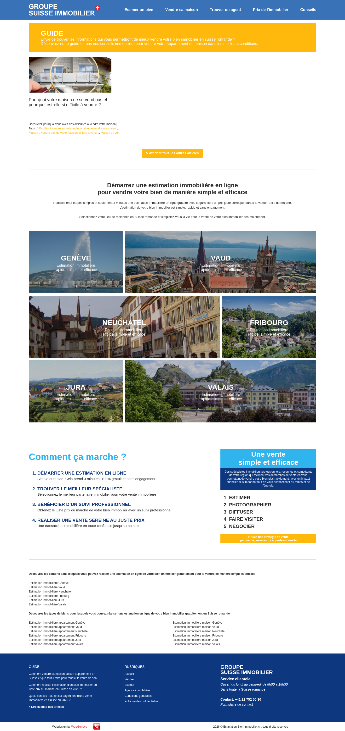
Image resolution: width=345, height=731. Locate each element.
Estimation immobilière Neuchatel (50, 591)
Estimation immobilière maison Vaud (195, 627)
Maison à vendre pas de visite (48, 132)
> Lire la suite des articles (46, 707)
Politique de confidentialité (141, 701)
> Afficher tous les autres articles (172, 153)
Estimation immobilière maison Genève (197, 622)
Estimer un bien (139, 10)
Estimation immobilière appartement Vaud (55, 627)
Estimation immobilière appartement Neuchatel (58, 631)
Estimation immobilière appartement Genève (57, 622)
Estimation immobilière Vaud (47, 587)
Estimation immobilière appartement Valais (56, 644)
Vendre (129, 679)
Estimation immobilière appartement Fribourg (57, 635)
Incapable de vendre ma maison (96, 128)
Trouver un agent (225, 10)
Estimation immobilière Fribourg (49, 596)
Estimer (129, 685)
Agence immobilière (137, 690)
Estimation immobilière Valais (47, 604)
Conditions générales (138, 696)
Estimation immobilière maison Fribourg (197, 635)
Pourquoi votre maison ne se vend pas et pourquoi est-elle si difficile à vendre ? (68, 102)
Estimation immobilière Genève (49, 583)
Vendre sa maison (181, 10)
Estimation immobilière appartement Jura (55, 640)
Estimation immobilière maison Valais (196, 644)
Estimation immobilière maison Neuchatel (198, 631)
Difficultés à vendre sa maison (55, 128)
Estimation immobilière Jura (46, 600)
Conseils (308, 10)
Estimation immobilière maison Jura (195, 640)
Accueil (129, 674)
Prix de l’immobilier (270, 10)
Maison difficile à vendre (83, 132)
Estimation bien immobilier (65, 10)
